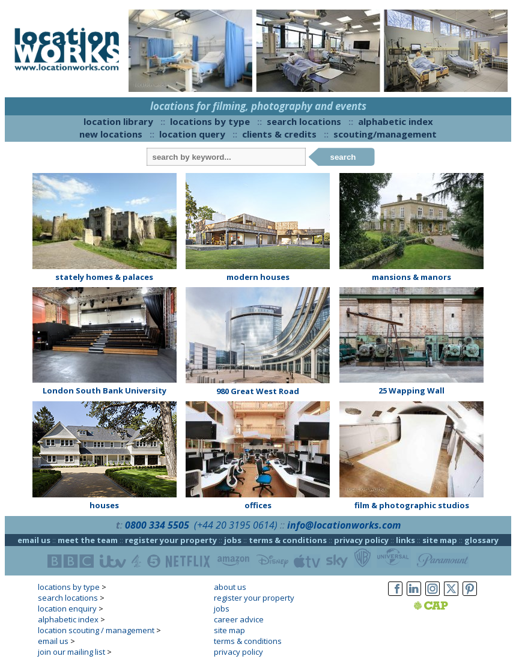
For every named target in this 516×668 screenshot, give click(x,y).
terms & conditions (288, 540)
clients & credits (279, 134)
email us (33, 540)
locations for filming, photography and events (258, 106)
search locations (304, 121)
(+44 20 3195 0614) (236, 525)
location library (118, 121)
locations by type (210, 121)
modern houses (258, 277)
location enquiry (67, 608)
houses (104, 505)
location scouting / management (96, 630)
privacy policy (361, 540)
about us (230, 586)
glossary (481, 540)
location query (192, 134)
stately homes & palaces (104, 277)
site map (439, 540)
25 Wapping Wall (411, 390)
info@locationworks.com (344, 525)
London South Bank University (104, 390)
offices (258, 505)
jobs (232, 540)
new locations (110, 134)
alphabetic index (395, 121)
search (343, 157)
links (405, 540)
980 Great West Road (257, 391)
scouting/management (385, 134)
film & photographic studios (411, 505)
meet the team (88, 540)
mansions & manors (411, 277)
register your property (171, 540)
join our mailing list (71, 651)
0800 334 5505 (157, 525)
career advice (239, 619)
